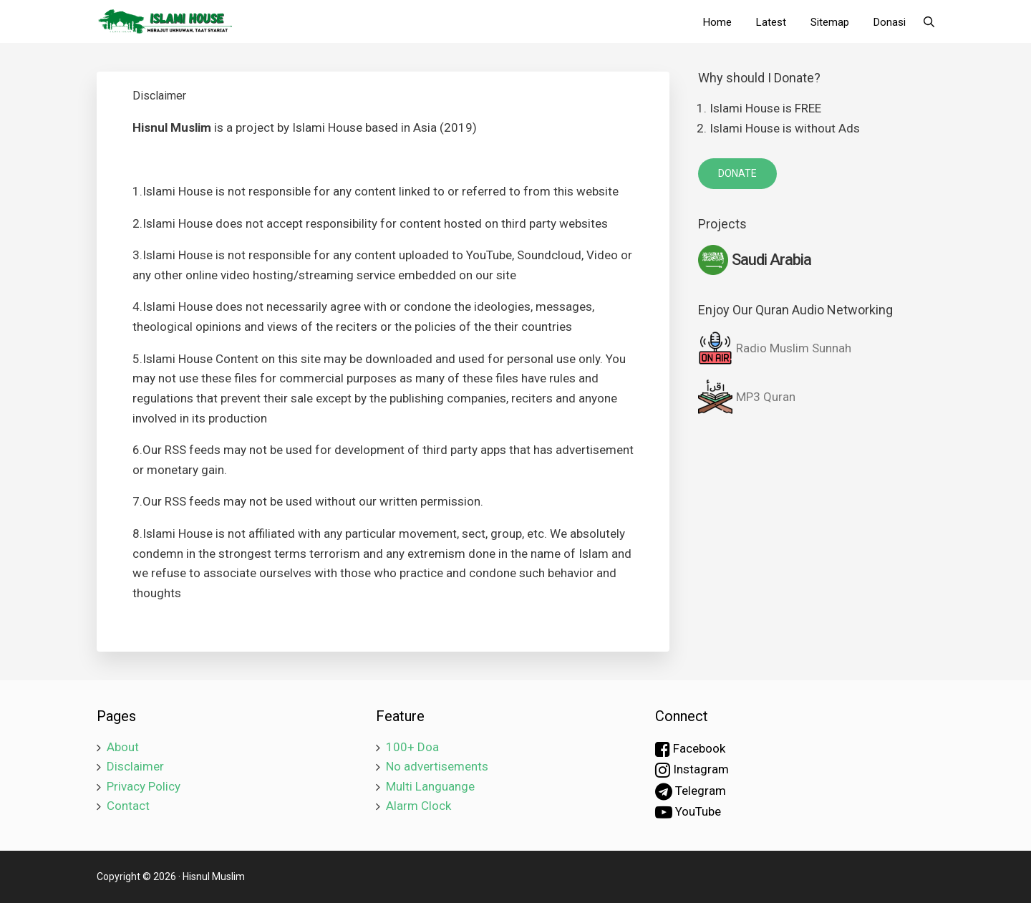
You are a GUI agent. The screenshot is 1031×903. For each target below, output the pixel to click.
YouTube (688, 812)
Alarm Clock (418, 805)
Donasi (889, 22)
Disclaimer (135, 766)
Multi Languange (430, 786)
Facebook (690, 749)
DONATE (737, 173)
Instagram (692, 769)
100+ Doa (412, 747)
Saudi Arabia (754, 260)
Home (717, 22)
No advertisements (437, 766)
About (123, 747)
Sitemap (829, 22)
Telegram (690, 791)
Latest (771, 22)
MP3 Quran (746, 397)
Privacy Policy (143, 786)
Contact (128, 805)
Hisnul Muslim (214, 876)
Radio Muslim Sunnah (774, 348)
